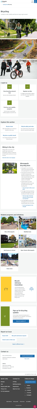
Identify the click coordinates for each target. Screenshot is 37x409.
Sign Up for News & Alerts (30, 382)
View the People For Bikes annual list (28, 189)
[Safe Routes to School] (9, 244)
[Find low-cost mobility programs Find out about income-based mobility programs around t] (9, 109)
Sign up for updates (20, 322)
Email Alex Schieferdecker (26, 357)
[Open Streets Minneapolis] (27, 244)
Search (32, 1)
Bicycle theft (5, 336)
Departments (16, 387)
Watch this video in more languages (8, 158)
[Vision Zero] (9, 263)
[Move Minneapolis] (9, 226)
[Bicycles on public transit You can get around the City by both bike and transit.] (9, 137)
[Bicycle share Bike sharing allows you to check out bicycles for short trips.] (9, 128)
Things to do (3, 390)
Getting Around (5, 4)
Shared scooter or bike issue (8, 340)
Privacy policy (15, 402)
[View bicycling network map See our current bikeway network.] (9, 92)
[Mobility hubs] (27, 226)
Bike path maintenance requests (19, 336)
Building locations (17, 385)
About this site (9, 402)
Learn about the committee (31, 289)
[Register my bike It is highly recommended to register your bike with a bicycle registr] (27, 92)
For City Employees (5, 392)
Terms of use (22, 402)
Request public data (5, 387)
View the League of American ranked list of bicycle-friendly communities (28, 198)
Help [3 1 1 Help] (15, 382)
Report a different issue (18, 345)
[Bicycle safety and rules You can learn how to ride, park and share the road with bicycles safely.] (27, 128)
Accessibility (28, 402)
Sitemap (2, 382)
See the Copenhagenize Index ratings (28, 206)
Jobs (2, 385)
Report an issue (16, 390)
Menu (35, 1)
